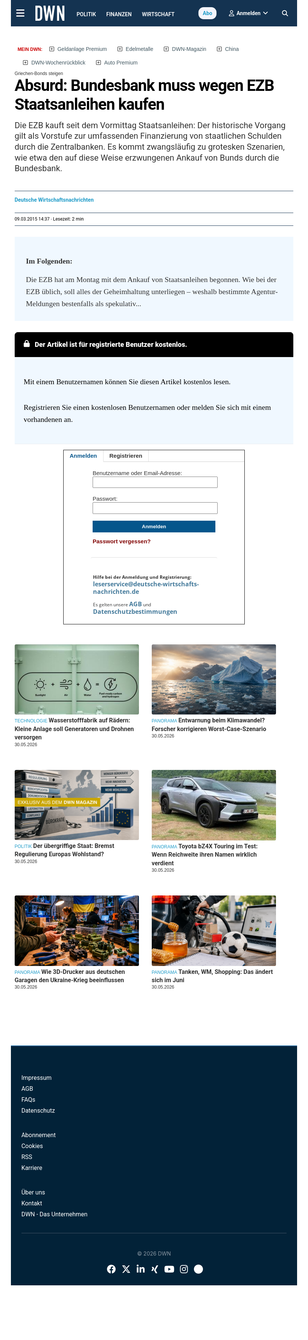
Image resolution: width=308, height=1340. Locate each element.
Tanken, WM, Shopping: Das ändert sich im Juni (212, 976)
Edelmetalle (139, 49)
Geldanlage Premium (82, 49)
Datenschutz (38, 1110)
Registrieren (126, 455)
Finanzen (118, 14)
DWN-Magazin (189, 49)
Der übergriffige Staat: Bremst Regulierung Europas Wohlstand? (64, 850)
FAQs (28, 1099)
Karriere (32, 1167)
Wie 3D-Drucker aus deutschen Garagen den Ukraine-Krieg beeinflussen (70, 976)
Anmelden (83, 455)
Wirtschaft (158, 14)
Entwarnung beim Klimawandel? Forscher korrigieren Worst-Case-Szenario (209, 724)
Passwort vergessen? (122, 541)
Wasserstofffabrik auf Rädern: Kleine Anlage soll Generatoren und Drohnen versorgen (74, 729)
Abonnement (38, 1135)
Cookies (32, 1146)
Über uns (33, 1192)
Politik (86, 14)
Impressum (36, 1077)
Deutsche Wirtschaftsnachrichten (54, 200)
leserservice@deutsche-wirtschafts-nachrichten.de (146, 588)
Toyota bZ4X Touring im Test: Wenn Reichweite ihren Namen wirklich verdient (205, 855)
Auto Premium (121, 63)
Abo (207, 13)
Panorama (164, 721)
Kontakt (31, 1203)
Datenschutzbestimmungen (135, 611)
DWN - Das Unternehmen (54, 1214)
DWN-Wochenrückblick (58, 63)
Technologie (31, 721)
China (232, 49)
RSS (26, 1157)
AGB (135, 604)
